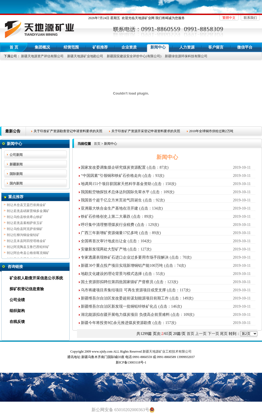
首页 (97, 144)
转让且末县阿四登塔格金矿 (26, 241)
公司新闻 (16, 155)
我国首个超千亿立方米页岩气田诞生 (111, 200)
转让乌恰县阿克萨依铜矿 (25, 229)
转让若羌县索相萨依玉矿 (25, 223)
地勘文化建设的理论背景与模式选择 (111, 274)
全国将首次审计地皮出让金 (104, 241)
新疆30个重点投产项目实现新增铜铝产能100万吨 (122, 265)
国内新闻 (16, 183)
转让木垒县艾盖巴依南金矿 (26, 205)
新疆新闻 (16, 164)
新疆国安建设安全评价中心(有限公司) (134, 56)
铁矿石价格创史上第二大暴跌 (105, 216)
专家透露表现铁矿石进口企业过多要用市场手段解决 (125, 257)
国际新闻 (16, 174)
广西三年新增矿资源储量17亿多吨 (109, 233)
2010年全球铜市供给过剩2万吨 (211, 131)
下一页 (213, 334)
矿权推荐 (100, 47)
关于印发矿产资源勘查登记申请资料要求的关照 (68, 131)
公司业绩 (17, 300)
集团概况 (42, 47)
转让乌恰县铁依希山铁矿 (25, 217)
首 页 (14, 47)
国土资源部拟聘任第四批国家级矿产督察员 (117, 282)
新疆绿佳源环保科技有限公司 (186, 56)
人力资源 (187, 47)
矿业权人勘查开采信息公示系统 (36, 278)
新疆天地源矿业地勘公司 (85, 56)
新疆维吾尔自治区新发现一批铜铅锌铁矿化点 (119, 306)
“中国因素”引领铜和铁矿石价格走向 (111, 176)
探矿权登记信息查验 (27, 289)
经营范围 (71, 47)
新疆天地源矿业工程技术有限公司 (167, 351)
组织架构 (17, 311)
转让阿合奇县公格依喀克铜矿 (28, 253)
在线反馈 (17, 322)
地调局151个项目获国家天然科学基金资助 (116, 184)
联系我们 (250, 18)
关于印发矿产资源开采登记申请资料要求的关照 (145, 131)
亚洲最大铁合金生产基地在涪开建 (109, 208)
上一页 (201, 334)
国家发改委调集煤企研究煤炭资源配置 (113, 167)
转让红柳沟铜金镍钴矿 (23, 235)
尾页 (224, 334)
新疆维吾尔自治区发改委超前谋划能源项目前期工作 (125, 298)
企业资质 (129, 47)
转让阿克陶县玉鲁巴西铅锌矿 (28, 247)
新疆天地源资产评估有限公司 (42, 56)
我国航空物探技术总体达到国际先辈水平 (115, 192)
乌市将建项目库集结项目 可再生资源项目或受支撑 (123, 290)
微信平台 (244, 47)
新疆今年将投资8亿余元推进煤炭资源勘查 (116, 323)
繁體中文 (229, 18)
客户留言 (216, 47)
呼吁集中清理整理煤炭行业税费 (107, 225)
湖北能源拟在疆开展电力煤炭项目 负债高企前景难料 (125, 315)
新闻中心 (158, 47)
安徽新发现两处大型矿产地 (104, 249)
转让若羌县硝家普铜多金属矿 (28, 211)
